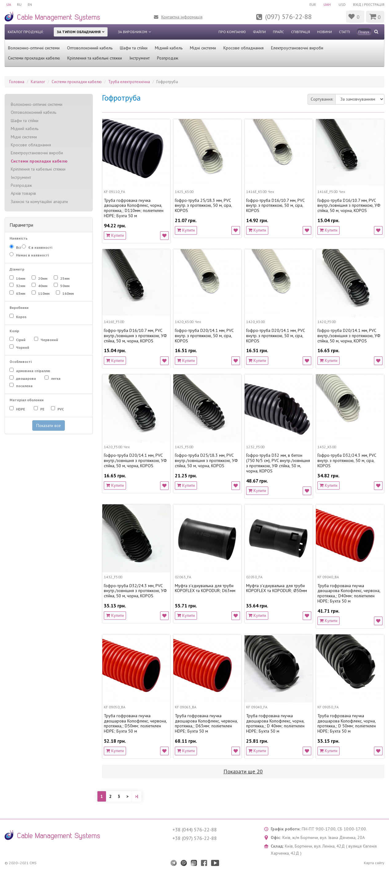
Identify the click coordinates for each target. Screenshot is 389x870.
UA (8, 4)
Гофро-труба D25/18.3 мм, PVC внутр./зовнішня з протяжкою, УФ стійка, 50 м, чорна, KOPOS (206, 460)
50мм (64, 286)
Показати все (48, 425)
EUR (312, 4)
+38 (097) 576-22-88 (194, 838)
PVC (61, 409)
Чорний (23, 348)
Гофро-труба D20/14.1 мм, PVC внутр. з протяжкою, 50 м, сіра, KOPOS (204, 335)
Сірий (21, 340)
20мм (42, 278)
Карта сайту (374, 862)
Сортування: (322, 99)
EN (30, 4)
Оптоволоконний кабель (89, 48)
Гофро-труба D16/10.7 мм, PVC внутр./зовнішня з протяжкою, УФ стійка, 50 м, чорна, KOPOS (348, 205)
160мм (67, 294)
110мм (43, 294)
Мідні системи (203, 48)
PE (42, 409)
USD (341, 4)
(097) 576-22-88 (288, 16)
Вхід (357, 4)
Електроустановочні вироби (297, 48)
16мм (20, 278)
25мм (64, 278)
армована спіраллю (33, 371)
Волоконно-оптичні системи (34, 48)
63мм (20, 294)
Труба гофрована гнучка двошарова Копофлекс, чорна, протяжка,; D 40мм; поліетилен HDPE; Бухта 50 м (275, 723)
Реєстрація (374, 4)
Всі (15, 247)
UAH (326, 4)
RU (19, 4)
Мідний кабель (169, 48)
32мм (20, 286)
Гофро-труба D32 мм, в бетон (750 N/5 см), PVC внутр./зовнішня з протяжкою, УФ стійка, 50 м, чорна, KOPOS (278, 463)
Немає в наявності (32, 255)
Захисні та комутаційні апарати (39, 201)
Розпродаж (167, 58)
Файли (259, 31)
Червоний (49, 340)
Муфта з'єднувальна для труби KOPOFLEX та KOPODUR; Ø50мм (276, 588)
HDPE (21, 409)
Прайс (278, 31)
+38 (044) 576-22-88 (194, 829)
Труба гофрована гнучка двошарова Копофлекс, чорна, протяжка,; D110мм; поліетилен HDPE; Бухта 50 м (133, 208)
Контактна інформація (181, 17)
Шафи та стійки (133, 48)
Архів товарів (23, 193)
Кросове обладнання (243, 48)
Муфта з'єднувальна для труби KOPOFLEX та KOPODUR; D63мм (205, 588)
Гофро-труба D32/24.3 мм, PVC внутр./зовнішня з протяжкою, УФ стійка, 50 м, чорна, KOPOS (135, 591)
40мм (42, 286)
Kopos (22, 317)
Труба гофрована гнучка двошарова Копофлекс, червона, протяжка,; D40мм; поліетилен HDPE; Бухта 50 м (348, 593)
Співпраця (300, 31)
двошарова (27, 378)
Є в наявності (41, 247)
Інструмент (139, 58)
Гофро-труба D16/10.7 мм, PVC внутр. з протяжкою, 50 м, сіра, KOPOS (275, 205)
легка (56, 378)
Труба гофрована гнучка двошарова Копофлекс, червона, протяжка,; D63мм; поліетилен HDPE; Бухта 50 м (206, 723)
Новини (324, 31)
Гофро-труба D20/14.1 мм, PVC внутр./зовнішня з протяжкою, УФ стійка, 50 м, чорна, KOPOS (348, 335)
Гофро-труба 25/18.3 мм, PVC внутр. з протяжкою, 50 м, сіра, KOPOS (203, 205)
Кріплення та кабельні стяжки (94, 58)
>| (136, 796)
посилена (24, 386)
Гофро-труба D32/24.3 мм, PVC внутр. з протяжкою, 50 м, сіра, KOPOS (346, 460)
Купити (115, 235)
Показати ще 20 (243, 771)
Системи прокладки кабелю (34, 58)
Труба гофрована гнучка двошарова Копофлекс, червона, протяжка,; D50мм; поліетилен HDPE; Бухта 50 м (135, 723)
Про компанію (232, 31)
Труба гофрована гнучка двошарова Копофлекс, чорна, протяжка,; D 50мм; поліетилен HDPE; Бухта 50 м (346, 723)
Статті (344, 31)
